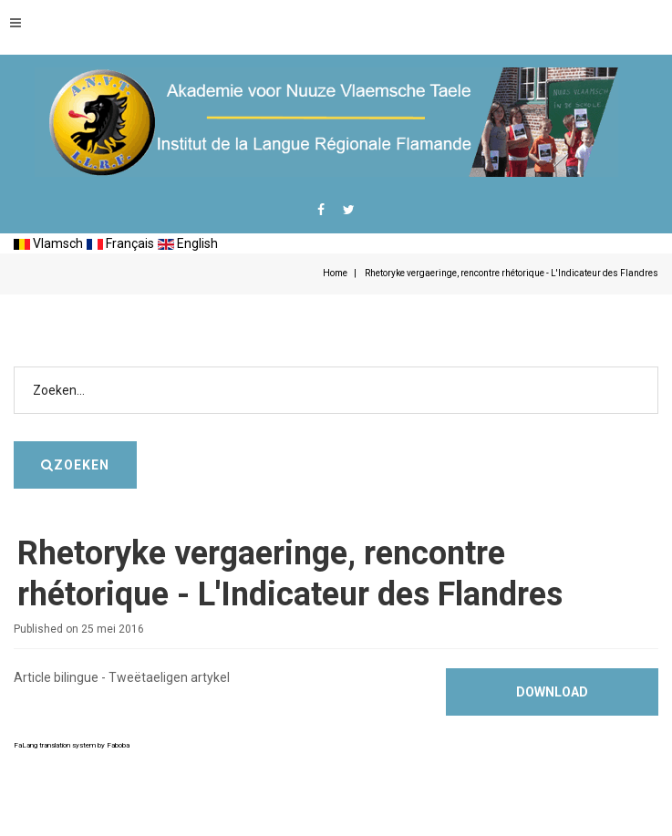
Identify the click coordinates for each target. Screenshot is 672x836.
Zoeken (658, 339)
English (188, 243)
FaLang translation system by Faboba (71, 745)
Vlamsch (48, 243)
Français (120, 243)
